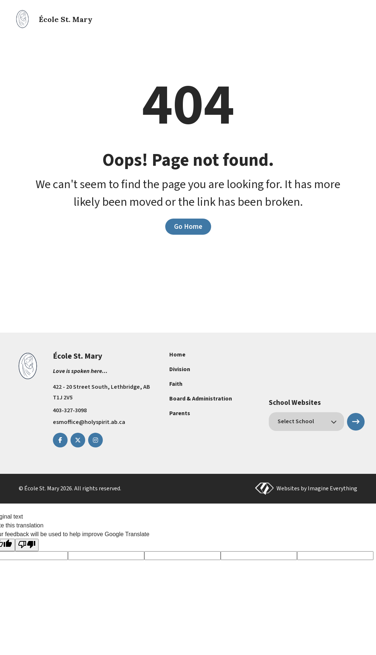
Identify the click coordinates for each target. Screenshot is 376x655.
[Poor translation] (27, 545)
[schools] (306, 422)
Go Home (188, 227)
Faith (175, 384)
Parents (179, 413)
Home (177, 355)
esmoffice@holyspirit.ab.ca (89, 422)
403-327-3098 (70, 410)
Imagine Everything (332, 488)
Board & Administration (200, 399)
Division (179, 369)
